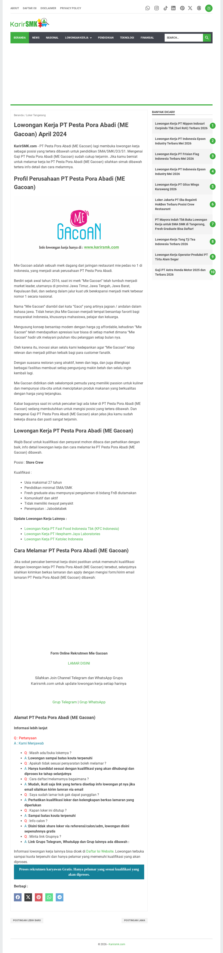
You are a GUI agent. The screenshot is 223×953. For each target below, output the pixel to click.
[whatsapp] (49, 897)
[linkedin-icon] (172, 8)
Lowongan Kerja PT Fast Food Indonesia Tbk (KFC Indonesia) (71, 529)
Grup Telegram (64, 702)
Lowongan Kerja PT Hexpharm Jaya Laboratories (62, 534)
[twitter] (28, 897)
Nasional (52, 37)
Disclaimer (48, 8)
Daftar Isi (30, 8)
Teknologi (127, 37)
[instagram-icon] (155, 8)
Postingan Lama (134, 920)
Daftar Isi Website (99, 851)
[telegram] (59, 897)
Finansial (147, 37)
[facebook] (18, 897)
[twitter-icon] (189, 8)
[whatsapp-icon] (145, 8)
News (35, 37)
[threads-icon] (198, 8)
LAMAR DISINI (79, 663)
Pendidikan (105, 37)
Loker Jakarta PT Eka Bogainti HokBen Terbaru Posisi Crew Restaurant (176, 204)
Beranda (20, 37)
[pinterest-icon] (181, 8)
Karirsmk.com (117, 944)
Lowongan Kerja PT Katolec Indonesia (53, 539)
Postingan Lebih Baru (27, 920)
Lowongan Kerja (76, 37)
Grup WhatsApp (92, 702)
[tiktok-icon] (164, 8)
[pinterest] (38, 897)
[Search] (184, 38)
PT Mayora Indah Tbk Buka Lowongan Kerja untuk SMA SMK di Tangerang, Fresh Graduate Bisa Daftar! (181, 224)
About (14, 8)
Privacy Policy (70, 8)
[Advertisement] (111, 74)
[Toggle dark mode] (209, 8)
